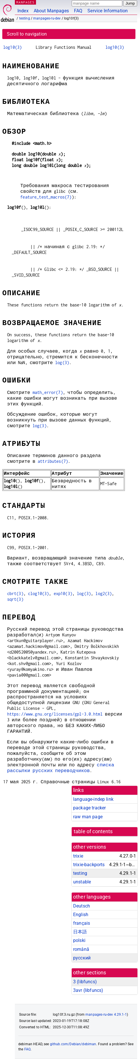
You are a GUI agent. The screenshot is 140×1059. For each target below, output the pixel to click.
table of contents (93, 831)
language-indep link (93, 799)
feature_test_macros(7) (45, 197)
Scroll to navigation (27, 34)
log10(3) (12, 47)
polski (79, 940)
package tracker (89, 808)
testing (24, 18)
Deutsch (81, 906)
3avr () (88, 990)
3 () (85, 981)
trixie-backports (89, 864)
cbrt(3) (15, 593)
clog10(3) (38, 593)
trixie (78, 856)
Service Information (107, 10)
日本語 (80, 931)
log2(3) (103, 593)
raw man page (88, 816)
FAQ (78, 10)
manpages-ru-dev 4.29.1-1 (106, 1015)
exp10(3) (63, 593)
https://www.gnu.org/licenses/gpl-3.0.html (55, 714)
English (80, 914)
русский (82, 958)
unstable (82, 882)
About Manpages (51, 10)
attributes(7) (53, 461)
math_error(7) (48, 392)
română (81, 949)
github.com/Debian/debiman (73, 1044)
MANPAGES (25, 2)
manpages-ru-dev (47, 18)
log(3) (62, 362)
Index (23, 10)
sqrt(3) (15, 599)
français (81, 923)
